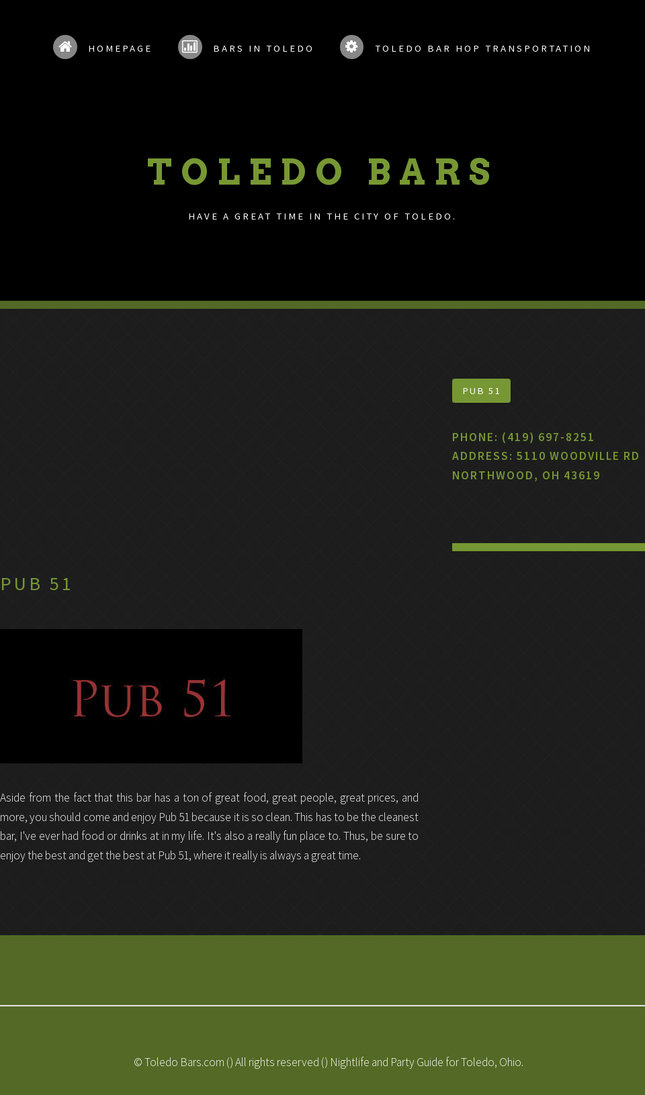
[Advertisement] (209, 473)
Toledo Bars (323, 172)
